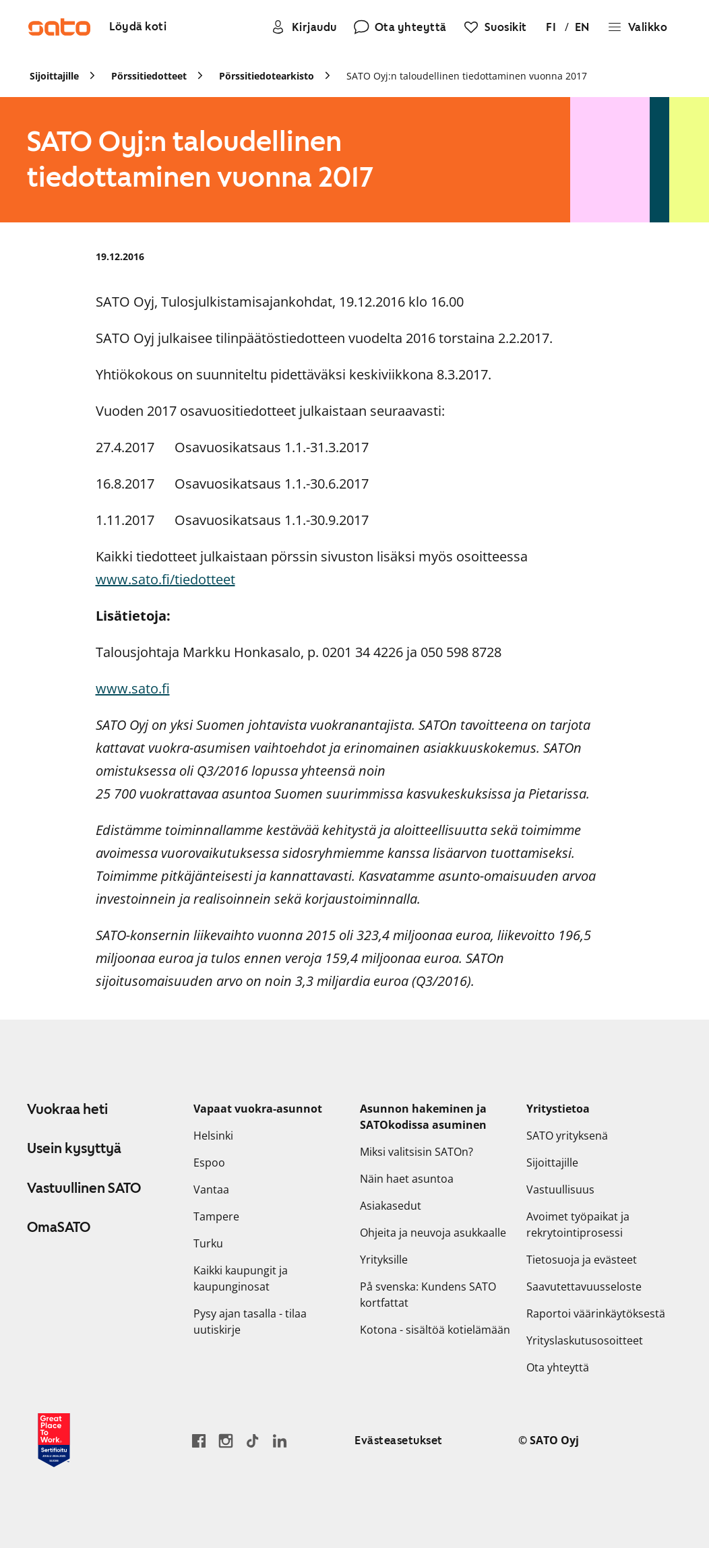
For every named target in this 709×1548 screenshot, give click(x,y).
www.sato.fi (133, 688)
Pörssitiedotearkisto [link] (266, 75)
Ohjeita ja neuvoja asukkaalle (433, 1232)
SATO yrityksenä (567, 1135)
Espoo (209, 1162)
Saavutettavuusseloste (584, 1286)
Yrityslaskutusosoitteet (584, 1340)
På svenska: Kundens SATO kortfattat (428, 1294)
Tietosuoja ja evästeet (581, 1259)
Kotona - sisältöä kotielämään (435, 1329)
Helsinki (213, 1135)
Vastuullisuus (560, 1189)
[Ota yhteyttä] (400, 27)
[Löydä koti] (138, 27)
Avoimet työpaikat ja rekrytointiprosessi (577, 1224)
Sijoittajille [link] (54, 75)
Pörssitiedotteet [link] (149, 75)
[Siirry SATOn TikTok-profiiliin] (253, 1440)
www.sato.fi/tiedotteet (165, 579)
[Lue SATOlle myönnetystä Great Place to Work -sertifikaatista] (54, 1440)
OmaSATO (58, 1227)
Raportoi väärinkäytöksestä (595, 1313)
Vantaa (211, 1189)
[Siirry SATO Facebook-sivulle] (199, 1440)
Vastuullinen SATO (84, 1188)
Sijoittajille (552, 1162)
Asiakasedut (390, 1205)
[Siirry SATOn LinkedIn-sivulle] (280, 1440)
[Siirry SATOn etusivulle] (59, 27)
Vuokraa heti (67, 1109)
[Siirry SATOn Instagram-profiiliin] (226, 1440)
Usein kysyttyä (74, 1148)
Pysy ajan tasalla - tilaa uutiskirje (250, 1321)
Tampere (216, 1216)
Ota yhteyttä (557, 1367)
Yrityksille (384, 1259)
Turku (208, 1243)
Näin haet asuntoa (407, 1178)
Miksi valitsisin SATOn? (416, 1151)
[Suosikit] (495, 27)
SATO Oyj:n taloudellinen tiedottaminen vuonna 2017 (466, 75)
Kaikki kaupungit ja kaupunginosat (240, 1278)
